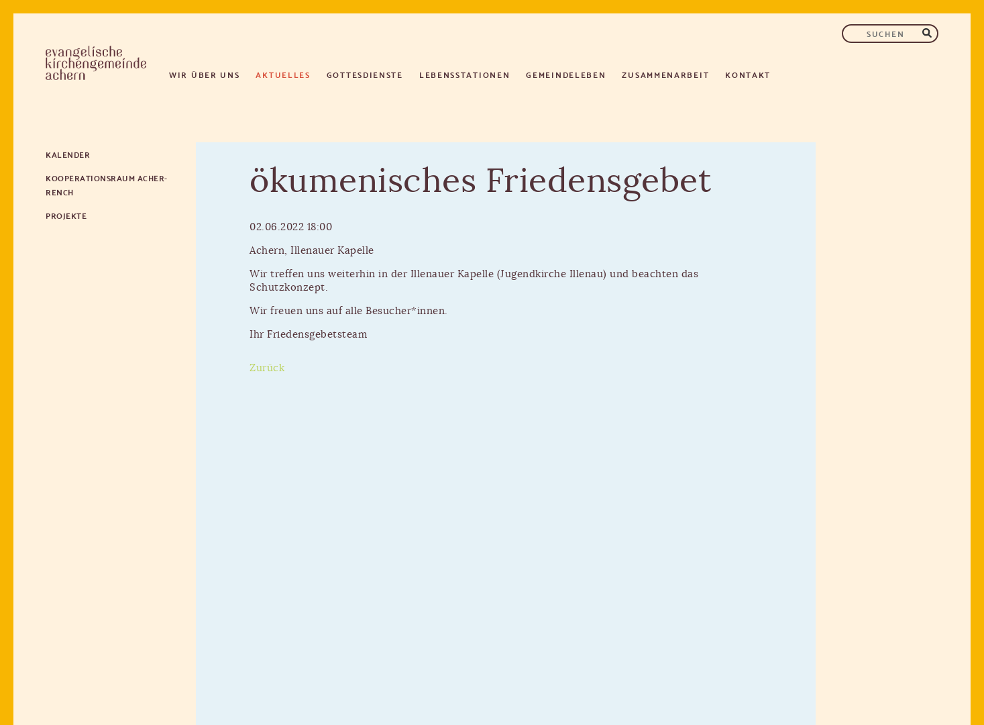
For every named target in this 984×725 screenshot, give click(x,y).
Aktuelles (283, 74)
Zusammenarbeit (665, 74)
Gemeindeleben (566, 74)
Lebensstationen (464, 74)
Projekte (66, 215)
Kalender (68, 154)
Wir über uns (204, 74)
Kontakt (748, 74)
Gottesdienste (365, 74)
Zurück (267, 368)
